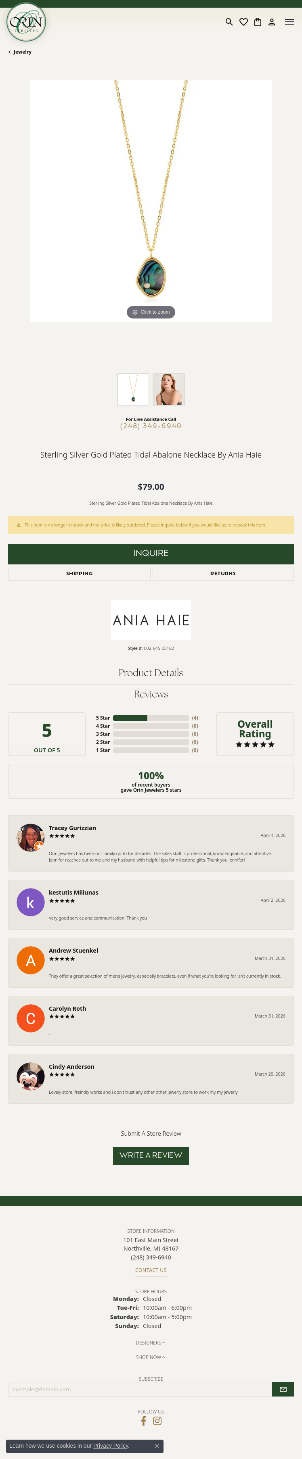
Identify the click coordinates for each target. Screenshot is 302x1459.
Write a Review (151, 1156)
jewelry (22, 51)
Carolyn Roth (67, 1008)
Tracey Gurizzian (72, 828)
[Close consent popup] (157, 1446)
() (195, 717)
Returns (223, 574)
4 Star (103, 725)
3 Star (103, 734)
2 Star (103, 742)
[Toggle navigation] (289, 22)
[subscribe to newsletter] (283, 1389)
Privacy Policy (110, 1445)
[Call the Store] (151, 1257)
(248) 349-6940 (151, 426)
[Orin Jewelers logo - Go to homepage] (26, 22)
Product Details (151, 674)
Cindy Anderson (71, 1066)
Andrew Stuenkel (73, 950)
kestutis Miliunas (74, 892)
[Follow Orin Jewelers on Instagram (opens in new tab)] (157, 1421)
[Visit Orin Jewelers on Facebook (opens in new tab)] (144, 1421)
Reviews (151, 695)
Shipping (79, 574)
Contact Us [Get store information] (151, 1270)
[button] (229, 22)
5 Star (103, 717)
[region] (151, 222)
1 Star (103, 750)
